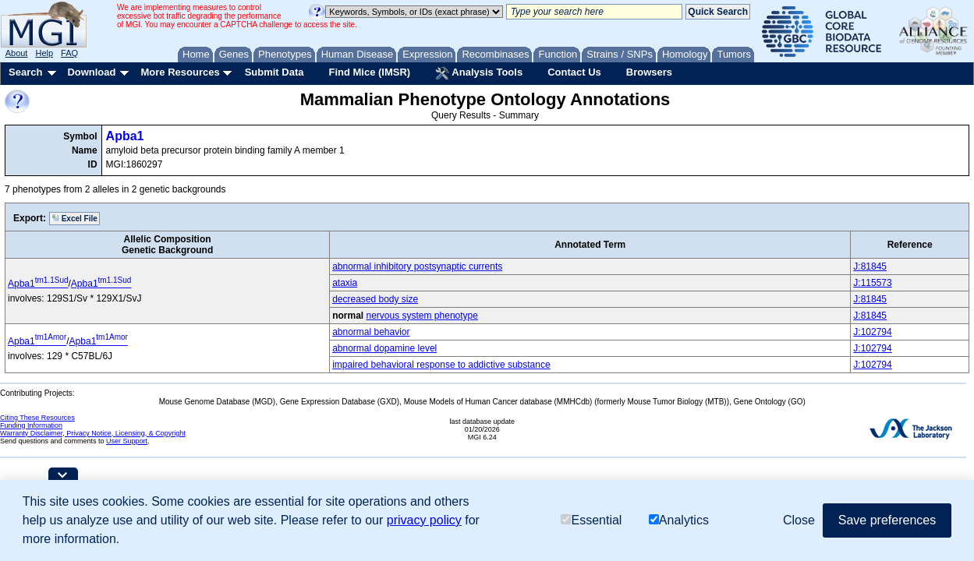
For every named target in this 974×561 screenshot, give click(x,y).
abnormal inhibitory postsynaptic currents (417, 266)
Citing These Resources (37, 418)
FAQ (69, 53)
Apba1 (125, 136)
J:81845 (870, 266)
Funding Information (31, 425)
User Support (126, 441)
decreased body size (375, 299)
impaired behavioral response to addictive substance (441, 364)
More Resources (179, 72)
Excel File (74, 218)
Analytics (679, 520)
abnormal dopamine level (384, 348)
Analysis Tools (478, 73)
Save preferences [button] (887, 520)
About (16, 53)
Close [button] (799, 520)
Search (25, 72)
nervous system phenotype (422, 315)
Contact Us (574, 72)
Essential (591, 520)
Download (91, 72)
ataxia (344, 282)
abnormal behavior (370, 331)
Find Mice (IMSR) (369, 72)
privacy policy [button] (424, 520)
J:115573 (872, 282)
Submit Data (274, 72)
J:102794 (872, 331)
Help (44, 53)
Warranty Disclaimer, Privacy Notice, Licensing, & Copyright (93, 433)
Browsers (649, 72)
